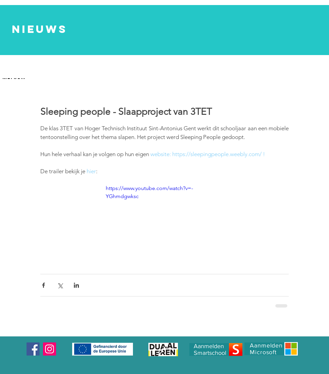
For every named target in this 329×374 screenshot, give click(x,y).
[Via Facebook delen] (43, 285)
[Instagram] (49, 349)
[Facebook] (33, 349)
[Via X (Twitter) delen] (60, 285)
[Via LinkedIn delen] (76, 285)
